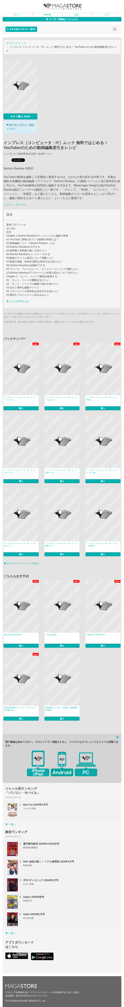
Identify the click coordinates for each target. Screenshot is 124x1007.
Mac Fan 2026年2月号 (13, 635)
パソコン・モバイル (15, 204)
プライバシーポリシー (40, 992)
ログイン (17, 14)
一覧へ (10, 824)
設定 (77, 14)
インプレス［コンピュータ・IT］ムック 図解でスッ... (61, 544)
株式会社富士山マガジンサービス (31, 995)
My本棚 (47, 14)
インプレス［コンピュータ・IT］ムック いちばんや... (61, 398)
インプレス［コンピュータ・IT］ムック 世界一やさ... (61, 471)
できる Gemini (51, 635)
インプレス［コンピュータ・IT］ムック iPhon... (102, 398)
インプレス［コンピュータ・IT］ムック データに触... (102, 471)
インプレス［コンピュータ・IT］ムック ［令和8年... (102, 544)
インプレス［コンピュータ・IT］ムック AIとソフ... (20, 544)
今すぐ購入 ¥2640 (20, 116)
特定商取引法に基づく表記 (65, 992)
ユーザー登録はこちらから (62, 19)
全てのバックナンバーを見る (21, 563)
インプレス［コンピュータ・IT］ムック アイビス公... (20, 398)
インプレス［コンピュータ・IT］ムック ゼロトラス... (20, 471)
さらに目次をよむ (17, 301)
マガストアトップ (16, 43)
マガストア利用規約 (14, 992)
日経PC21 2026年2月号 (95, 635)
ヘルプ (106, 14)
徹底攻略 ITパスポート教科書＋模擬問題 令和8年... (61, 709)
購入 (21, 408)
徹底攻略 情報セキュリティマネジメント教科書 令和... (20, 709)
